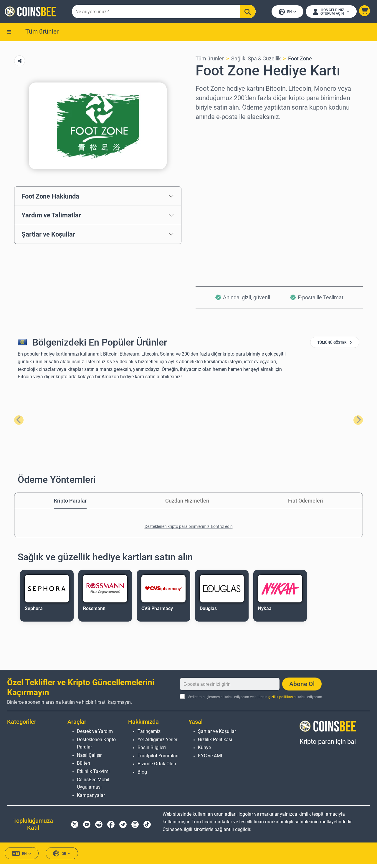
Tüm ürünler (42, 31)
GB (62, 853)
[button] (364, 10)
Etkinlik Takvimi (93, 771)
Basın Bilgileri (152, 747)
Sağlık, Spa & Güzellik (256, 58)
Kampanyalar (91, 795)
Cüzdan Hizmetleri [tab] (187, 501)
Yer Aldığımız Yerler (157, 739)
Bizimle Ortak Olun (157, 763)
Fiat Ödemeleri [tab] (305, 501)
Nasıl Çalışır (89, 755)
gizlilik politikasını (282, 697)
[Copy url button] (19, 60)
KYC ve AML (211, 756)
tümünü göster (335, 343)
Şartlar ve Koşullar (48, 234)
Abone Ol (302, 684)
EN (287, 12)
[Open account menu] (331, 11)
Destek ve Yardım (95, 731)
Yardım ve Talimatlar (51, 215)
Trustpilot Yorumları (158, 756)
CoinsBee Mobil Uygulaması (93, 783)
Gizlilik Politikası (215, 739)
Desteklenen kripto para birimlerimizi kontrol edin (189, 526)
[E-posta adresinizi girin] (230, 684)
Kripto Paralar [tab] (70, 501)
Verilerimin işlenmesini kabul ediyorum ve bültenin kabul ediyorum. (255, 697)
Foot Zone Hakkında (50, 196)
